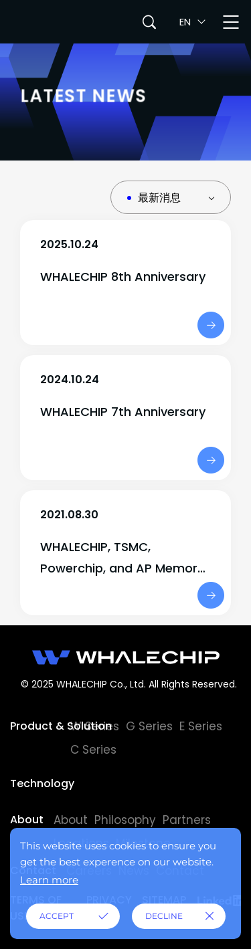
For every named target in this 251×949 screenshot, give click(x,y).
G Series (149, 726)
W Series (94, 726)
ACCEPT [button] (56, 916)
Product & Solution (40, 726)
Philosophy (125, 820)
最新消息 (159, 197)
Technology (40, 783)
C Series (93, 750)
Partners (187, 820)
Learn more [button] (49, 879)
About (27, 819)
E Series (200, 726)
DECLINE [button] (164, 916)
